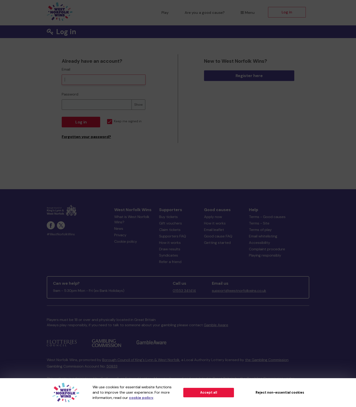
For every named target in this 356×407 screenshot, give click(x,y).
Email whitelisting (263, 236)
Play (165, 12)
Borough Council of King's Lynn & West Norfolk (141, 359)
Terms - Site (259, 223)
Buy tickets (168, 216)
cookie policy (141, 397)
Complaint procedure (267, 249)
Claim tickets (170, 229)
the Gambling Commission (267, 359)
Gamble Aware (216, 325)
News (118, 228)
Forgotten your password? (86, 136)
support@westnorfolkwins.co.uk (239, 290)
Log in (287, 12)
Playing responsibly (265, 255)
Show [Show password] (138, 104)
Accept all (208, 392)
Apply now (213, 216)
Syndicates (168, 255)
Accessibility (259, 242)
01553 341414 (184, 290)
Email (66, 69)
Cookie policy (125, 241)
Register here (249, 75)
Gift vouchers (170, 223)
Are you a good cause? (205, 12)
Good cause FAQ (218, 236)
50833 (111, 366)
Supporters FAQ (172, 236)
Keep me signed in (124, 121)
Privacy (120, 235)
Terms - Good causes (267, 216)
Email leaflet (214, 229)
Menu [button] (248, 12)
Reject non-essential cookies (280, 392)
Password (70, 94)
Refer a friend (170, 261)
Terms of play (260, 229)
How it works (170, 242)
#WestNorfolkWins (61, 234)
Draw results (169, 249)
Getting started (217, 242)
